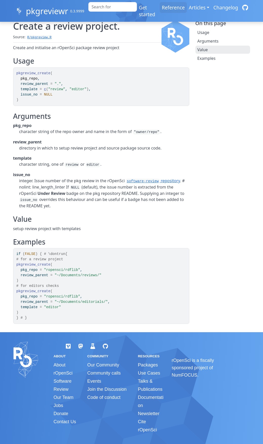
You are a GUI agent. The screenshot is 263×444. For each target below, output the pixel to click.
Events (94, 381)
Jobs (58, 405)
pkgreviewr (47, 11)
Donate (61, 413)
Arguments (208, 41)
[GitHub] (245, 7)
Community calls (104, 373)
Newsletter (148, 413)
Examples (206, 58)
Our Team (64, 397)
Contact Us (65, 421)
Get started (147, 11)
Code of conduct (103, 397)
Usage (203, 32)
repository (153, 180)
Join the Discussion (107, 389)
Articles (197, 7)
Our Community (103, 364)
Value (202, 49)
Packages (148, 364)
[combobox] (112, 7)
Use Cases (149, 373)
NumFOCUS (184, 375)
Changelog (225, 7)
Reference (173, 7)
